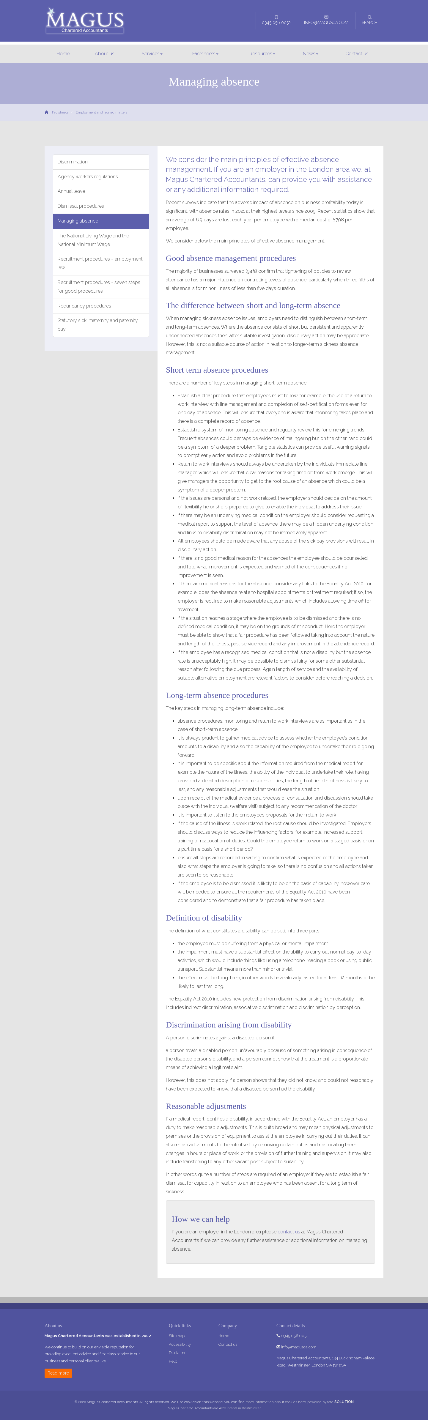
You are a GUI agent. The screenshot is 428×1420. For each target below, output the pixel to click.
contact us (289, 1232)
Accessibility (180, 1344)
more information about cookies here (276, 1402)
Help (173, 1361)
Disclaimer (178, 1352)
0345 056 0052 (276, 20)
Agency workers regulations (88, 176)
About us (104, 53)
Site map (177, 1336)
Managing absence (78, 221)
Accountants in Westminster (240, 1408)
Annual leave (71, 191)
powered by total (330, 1402)
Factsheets (205, 53)
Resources (262, 53)
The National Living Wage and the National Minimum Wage (93, 240)
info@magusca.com (326, 20)
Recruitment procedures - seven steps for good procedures (99, 287)
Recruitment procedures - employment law (100, 263)
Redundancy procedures (84, 306)
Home (63, 53)
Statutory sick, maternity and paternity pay (98, 325)
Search (369, 20)
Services (152, 53)
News (310, 53)
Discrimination (73, 162)
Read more (58, 1373)
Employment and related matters (101, 112)
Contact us (357, 53)
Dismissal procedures (81, 206)
